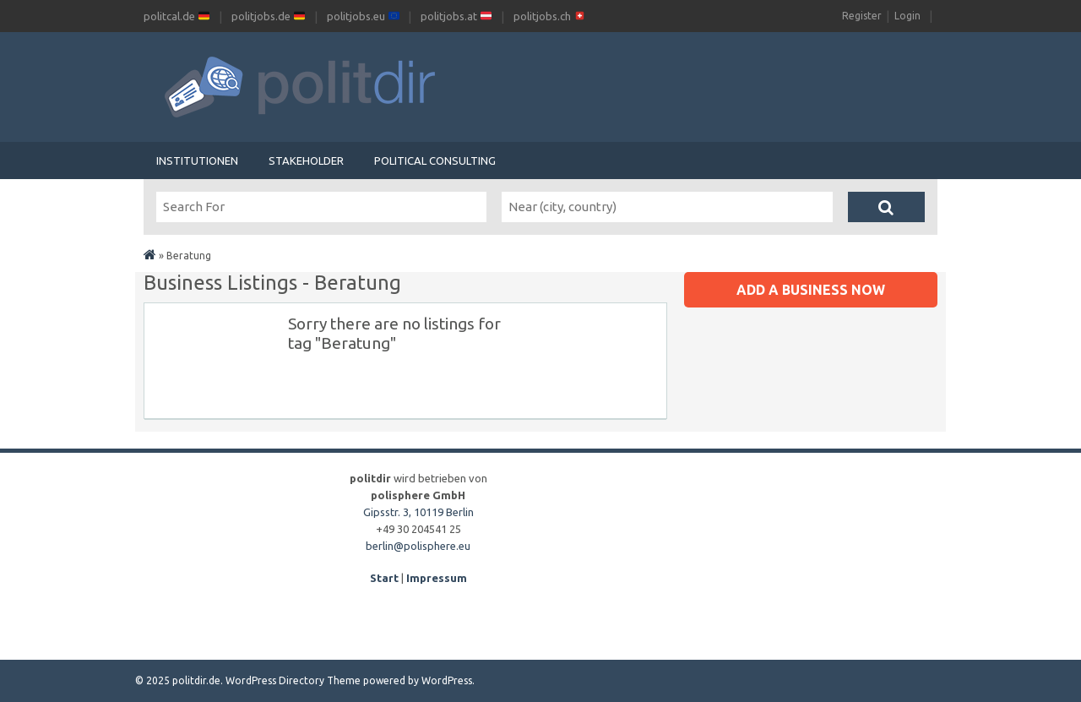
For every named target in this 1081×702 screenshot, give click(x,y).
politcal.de (176, 16)
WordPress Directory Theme (293, 680)
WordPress (446, 680)
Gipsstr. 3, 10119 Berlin (418, 512)
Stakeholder (306, 160)
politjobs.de (268, 16)
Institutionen (197, 160)
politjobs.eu (363, 16)
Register (862, 15)
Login (907, 15)
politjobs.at (456, 16)
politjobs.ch (549, 16)
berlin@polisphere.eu (418, 546)
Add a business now (810, 289)
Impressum (436, 578)
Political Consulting (435, 160)
